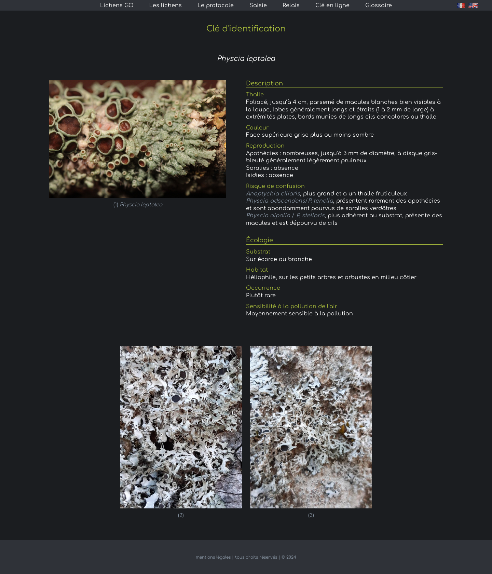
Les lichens (165, 5)
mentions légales (213, 557)
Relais (291, 5)
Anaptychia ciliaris (273, 194)
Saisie (258, 5)
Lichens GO (117, 5)
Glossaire (378, 5)
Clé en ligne (332, 5)
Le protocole (215, 5)
